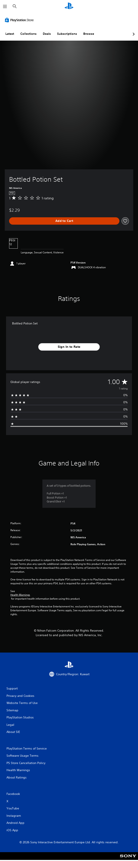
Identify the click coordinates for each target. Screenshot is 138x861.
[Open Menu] (5, 6)
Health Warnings (20, 595)
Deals (47, 34)
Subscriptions (67, 34)
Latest (9, 34)
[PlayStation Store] (20, 19)
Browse (88, 34)
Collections (28, 34)
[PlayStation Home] (69, 6)
